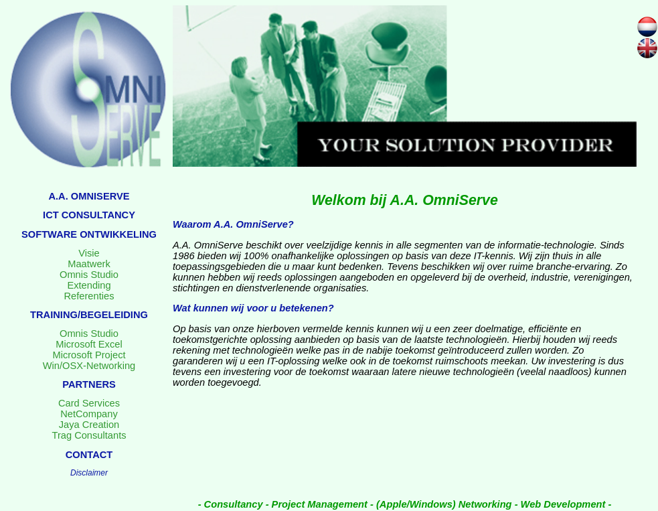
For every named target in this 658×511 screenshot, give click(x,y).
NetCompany (89, 414)
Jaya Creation (89, 424)
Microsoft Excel (89, 344)
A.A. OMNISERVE (88, 196)
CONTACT (89, 454)
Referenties (89, 296)
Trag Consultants (89, 435)
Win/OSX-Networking (89, 365)
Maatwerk (89, 264)
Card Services (89, 403)
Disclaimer (89, 473)
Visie (89, 253)
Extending (88, 285)
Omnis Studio (89, 274)
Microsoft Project (88, 355)
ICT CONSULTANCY (89, 215)
